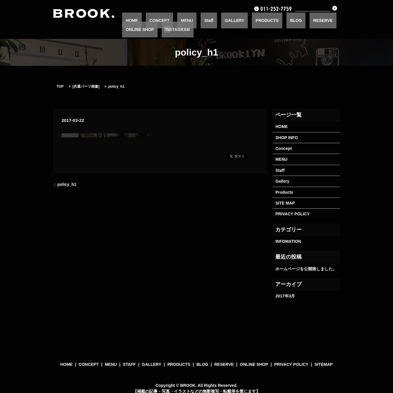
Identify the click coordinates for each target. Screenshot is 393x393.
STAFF (129, 355)
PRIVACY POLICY (292, 204)
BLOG (265, 20)
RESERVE (285, 20)
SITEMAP (324, 355)
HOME (145, 20)
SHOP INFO (286, 128)
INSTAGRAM (344, 20)
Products (284, 183)
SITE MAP (285, 193)
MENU (186, 20)
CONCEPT (166, 20)
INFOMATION (288, 232)
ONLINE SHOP (314, 20)
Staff (200, 20)
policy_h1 (66, 175)
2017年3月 (285, 286)
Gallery (282, 171)
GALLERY (218, 20)
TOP (60, 77)
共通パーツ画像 (86, 77)
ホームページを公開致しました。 (306, 259)
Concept (283, 139)
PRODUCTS (244, 20)
